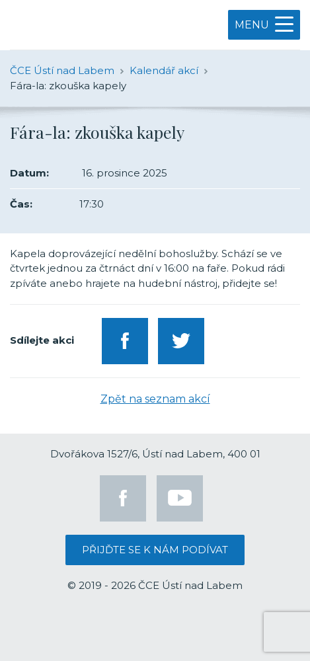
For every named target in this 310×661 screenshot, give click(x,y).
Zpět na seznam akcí (155, 399)
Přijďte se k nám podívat (155, 549)
